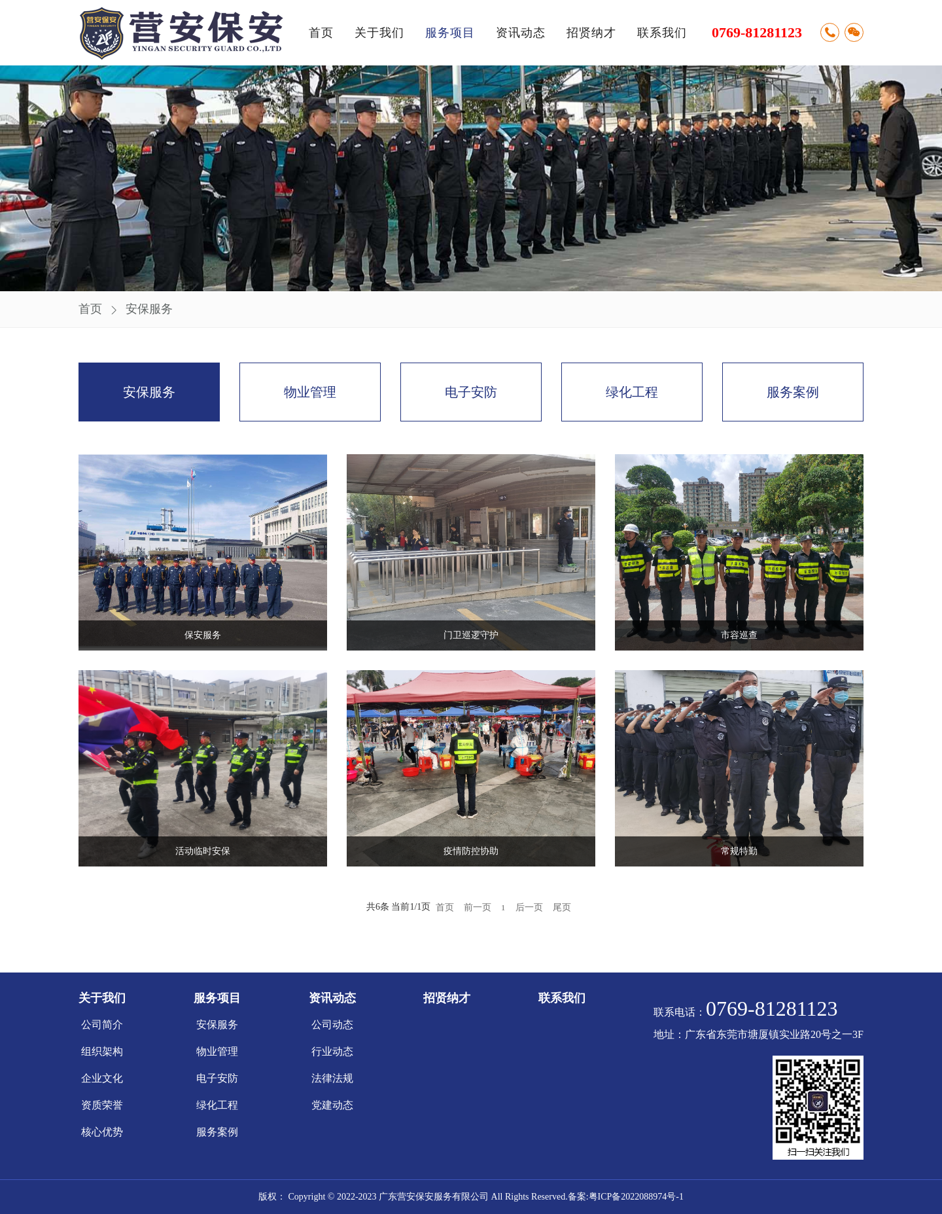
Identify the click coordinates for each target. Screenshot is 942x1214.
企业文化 (102, 1078)
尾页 (562, 907)
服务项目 (450, 32)
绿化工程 (632, 392)
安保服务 (149, 308)
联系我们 (662, 32)
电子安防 (471, 392)
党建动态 (332, 1105)
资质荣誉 (102, 1105)
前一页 (477, 907)
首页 (321, 32)
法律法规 (332, 1078)
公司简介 (102, 1024)
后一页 (529, 907)
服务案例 (793, 392)
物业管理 (310, 392)
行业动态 (332, 1051)
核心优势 (102, 1131)
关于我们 (379, 32)
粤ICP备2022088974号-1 (636, 1197)
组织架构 (102, 1051)
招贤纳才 (591, 32)
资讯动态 (521, 32)
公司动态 (332, 1024)
